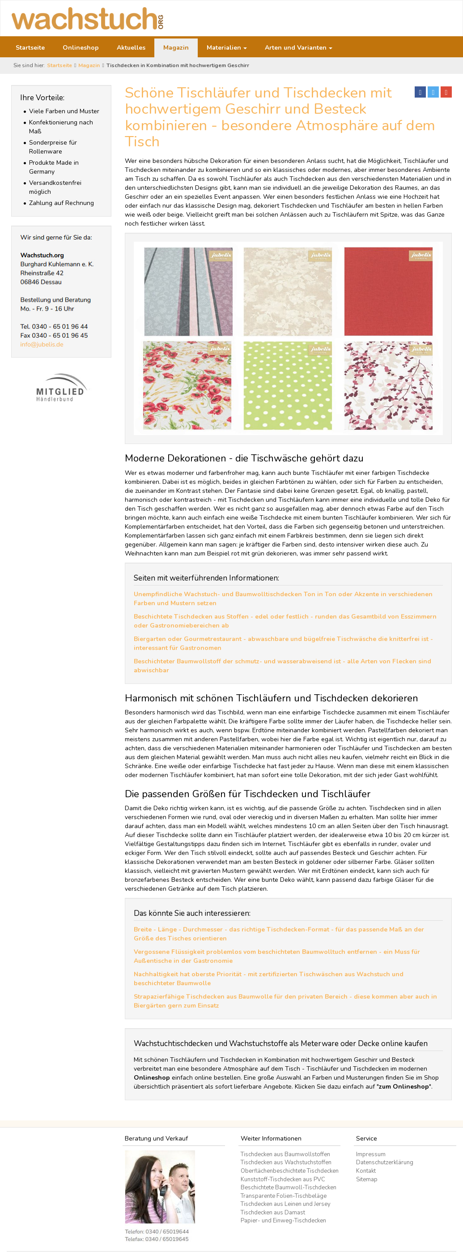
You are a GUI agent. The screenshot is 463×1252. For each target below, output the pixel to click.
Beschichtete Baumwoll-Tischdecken (288, 1188)
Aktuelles (131, 47)
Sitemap (367, 1179)
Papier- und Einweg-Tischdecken (283, 1221)
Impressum (371, 1154)
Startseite (30, 47)
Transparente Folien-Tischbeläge (284, 1196)
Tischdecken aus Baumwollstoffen (285, 1154)
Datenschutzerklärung (384, 1162)
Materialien (227, 47)
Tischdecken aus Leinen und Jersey (286, 1204)
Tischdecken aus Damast (273, 1213)
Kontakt (366, 1171)
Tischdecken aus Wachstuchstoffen (286, 1162)
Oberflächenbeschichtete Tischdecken (290, 1171)
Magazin (176, 47)
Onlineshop (81, 47)
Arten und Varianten (298, 47)
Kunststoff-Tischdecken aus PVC (283, 1179)
